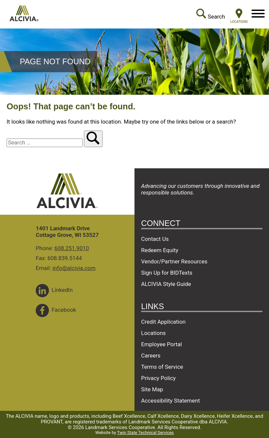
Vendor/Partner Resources (174, 261)
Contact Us (155, 239)
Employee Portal (161, 344)
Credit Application (163, 321)
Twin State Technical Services (145, 432)
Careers (150, 355)
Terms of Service (162, 366)
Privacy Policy (158, 378)
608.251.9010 (72, 248)
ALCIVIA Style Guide (166, 284)
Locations (153, 333)
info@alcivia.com (74, 268)
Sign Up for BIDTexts (166, 272)
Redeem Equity (159, 250)
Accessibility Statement (170, 400)
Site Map (152, 389)
